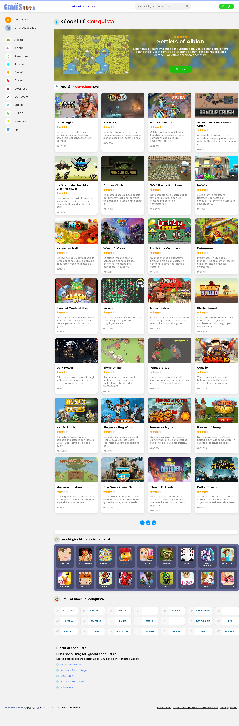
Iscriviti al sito (180, 707)
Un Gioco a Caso (20, 28)
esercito (96, 631)
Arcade (14, 64)
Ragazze (15, 121)
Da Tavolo (16, 97)
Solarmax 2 (66, 687)
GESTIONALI (227, 556)
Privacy (224, 707)
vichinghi (230, 631)
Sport (13, 129)
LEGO (125, 556)
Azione (14, 48)
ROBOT (125, 580)
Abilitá (14, 40)
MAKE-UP (64, 556)
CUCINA (146, 556)
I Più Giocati (17, 20)
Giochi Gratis (81, 6)
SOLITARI (187, 556)
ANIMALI (207, 580)
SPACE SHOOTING (207, 557)
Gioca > (181, 69)
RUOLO (146, 580)
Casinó (14, 73)
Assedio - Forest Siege (73, 670)
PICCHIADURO (85, 556)
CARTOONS (105, 556)
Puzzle (14, 113)
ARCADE (105, 580)
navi (203, 631)
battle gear (203, 621)
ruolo (149, 621)
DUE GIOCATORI (227, 580)
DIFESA (166, 580)
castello (96, 621)
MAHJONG (64, 580)
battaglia (96, 611)
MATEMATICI (187, 580)
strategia (69, 611)
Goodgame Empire (71, 664)
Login (226, 6)
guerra (176, 611)
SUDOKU (85, 580)
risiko (122, 621)
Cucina (14, 81)
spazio (69, 621)
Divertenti (16, 89)
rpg (230, 621)
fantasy (69, 631)
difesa (122, 611)
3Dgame (176, 631)
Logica (14, 105)
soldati (149, 631)
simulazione (203, 611)
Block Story (67, 676)
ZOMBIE (166, 556)
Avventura (16, 56)
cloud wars (122, 631)
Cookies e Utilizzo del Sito (203, 707)
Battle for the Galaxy (72, 681)
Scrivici (233, 707)
